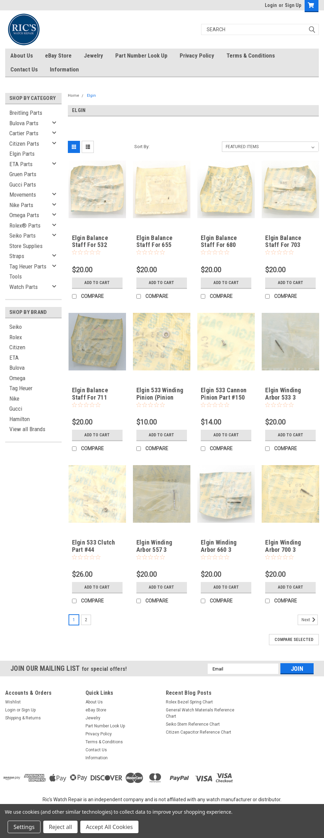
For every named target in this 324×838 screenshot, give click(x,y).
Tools (15, 276)
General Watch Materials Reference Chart (200, 713)
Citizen (17, 347)
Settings (24, 827)
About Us (21, 55)
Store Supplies (26, 245)
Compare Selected (293, 639)
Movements (22, 194)
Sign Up (293, 5)
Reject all (60, 827)
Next (310, 619)
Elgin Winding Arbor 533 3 (283, 393)
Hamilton (19, 419)
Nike (14, 398)
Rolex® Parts (24, 225)
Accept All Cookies (109, 827)
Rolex (15, 337)
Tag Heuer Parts (27, 266)
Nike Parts (21, 205)
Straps (16, 256)
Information (64, 69)
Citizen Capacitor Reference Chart (198, 732)
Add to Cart (97, 282)
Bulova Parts (23, 123)
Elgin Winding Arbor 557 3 (154, 546)
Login (271, 5)
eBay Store (58, 55)
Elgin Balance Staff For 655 (154, 241)
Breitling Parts (25, 112)
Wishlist (13, 702)
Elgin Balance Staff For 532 (90, 241)
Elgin (91, 95)
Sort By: (142, 146)
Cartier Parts (23, 133)
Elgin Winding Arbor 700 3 (283, 546)
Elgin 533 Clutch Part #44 (93, 546)
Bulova (17, 367)
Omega (17, 378)
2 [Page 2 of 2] (86, 619)
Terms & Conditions (250, 55)
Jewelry (93, 55)
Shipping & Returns (23, 718)
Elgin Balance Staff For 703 (283, 241)
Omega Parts (24, 215)
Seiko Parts (22, 235)
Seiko (15, 326)
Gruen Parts (22, 174)
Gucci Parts (22, 184)
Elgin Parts (22, 153)
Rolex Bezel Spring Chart (189, 702)
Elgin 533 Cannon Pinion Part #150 (223, 393)
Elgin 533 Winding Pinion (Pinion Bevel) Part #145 (159, 397)
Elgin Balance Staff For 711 (90, 393)
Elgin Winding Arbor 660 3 (218, 546)
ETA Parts (21, 164)
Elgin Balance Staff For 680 (219, 241)
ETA (14, 357)
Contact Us (24, 69)
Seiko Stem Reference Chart (193, 724)
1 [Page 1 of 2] (74, 619)
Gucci (15, 408)
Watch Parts (23, 286)
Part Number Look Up (141, 55)
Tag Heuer (21, 388)
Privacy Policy (197, 55)
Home (73, 95)
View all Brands (27, 429)
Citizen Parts (24, 143)
